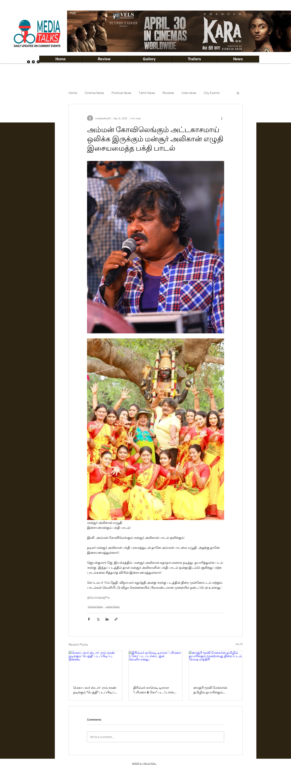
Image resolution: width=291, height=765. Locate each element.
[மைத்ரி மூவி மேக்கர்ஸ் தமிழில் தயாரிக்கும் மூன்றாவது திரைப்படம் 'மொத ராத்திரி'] (215, 666)
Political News (121, 93)
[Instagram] (38, 61)
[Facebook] (28, 61)
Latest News (113, 606)
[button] (149, 59)
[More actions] (222, 118)
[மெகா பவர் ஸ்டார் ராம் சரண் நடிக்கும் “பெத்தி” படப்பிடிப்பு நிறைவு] (95, 666)
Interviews (189, 93)
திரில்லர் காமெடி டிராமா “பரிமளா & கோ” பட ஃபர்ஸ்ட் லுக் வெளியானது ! (154, 690)
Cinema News (94, 93)
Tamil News (147, 93)
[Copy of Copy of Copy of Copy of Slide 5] (188, 44)
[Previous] (76, 31)
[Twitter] (33, 61)
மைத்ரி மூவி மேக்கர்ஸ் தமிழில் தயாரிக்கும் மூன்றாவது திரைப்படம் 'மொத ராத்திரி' (211, 690)
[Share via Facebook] (89, 619)
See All (239, 643)
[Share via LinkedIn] (107, 619)
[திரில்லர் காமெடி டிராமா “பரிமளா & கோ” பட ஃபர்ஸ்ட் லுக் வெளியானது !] (155, 666)
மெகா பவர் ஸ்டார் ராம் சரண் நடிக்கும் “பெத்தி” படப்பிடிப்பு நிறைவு (95, 690)
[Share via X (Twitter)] (98, 619)
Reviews (168, 93)
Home (73, 93)
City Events (212, 93)
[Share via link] (116, 619)
